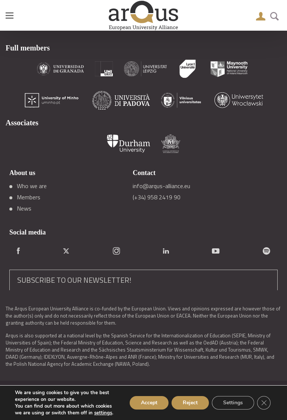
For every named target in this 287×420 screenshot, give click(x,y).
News (24, 208)
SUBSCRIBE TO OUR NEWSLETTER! (74, 280)
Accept (149, 402)
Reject (190, 402)
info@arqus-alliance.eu (161, 185)
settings (103, 413)
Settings (233, 402)
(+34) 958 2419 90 (156, 197)
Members (28, 197)
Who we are (32, 185)
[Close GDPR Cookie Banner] (264, 403)
